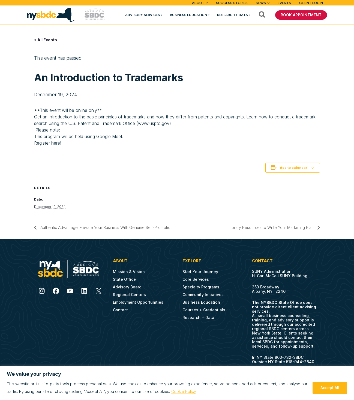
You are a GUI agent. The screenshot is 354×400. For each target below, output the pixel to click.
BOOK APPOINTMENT (301, 15)
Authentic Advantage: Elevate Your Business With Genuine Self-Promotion (106, 227)
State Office (124, 279)
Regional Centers (129, 294)
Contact (120, 310)
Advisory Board (127, 287)
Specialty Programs (200, 287)
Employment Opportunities (138, 302)
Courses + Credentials (203, 310)
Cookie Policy (183, 391)
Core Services (195, 279)
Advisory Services (142, 15)
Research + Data (232, 15)
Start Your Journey (200, 271)
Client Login (311, 3)
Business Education (188, 15)
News (261, 3)
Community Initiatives (203, 294)
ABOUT (198, 3)
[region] (177, 383)
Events (284, 3)
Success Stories (232, 3)
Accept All (329, 387)
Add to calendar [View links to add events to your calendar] (293, 168)
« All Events (45, 39)
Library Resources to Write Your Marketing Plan (272, 227)
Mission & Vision (129, 271)
